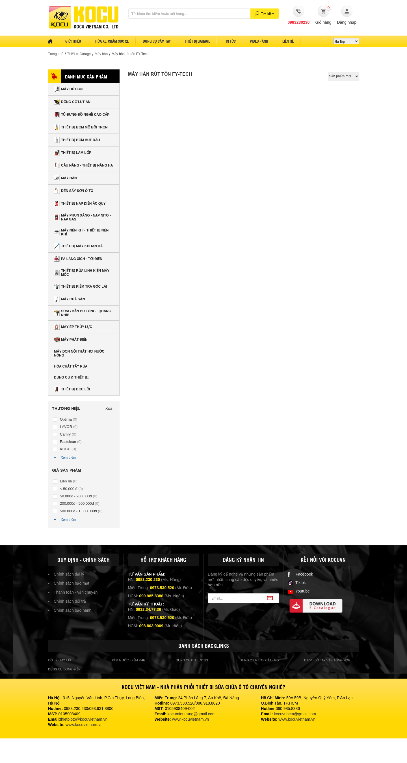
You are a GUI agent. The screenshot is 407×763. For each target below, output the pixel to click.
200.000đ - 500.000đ (79, 503)
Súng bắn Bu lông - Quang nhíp (82, 313)
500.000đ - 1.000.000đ (81, 511)
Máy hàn (101, 54)
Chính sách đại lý (69, 574)
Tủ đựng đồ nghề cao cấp (81, 114)
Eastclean (71, 442)
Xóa (108, 408)
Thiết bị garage (197, 41)
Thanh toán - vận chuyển (76, 592)
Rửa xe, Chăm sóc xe (112, 41)
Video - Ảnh (259, 41)
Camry (68, 434)
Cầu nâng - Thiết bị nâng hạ (83, 165)
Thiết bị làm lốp (72, 153)
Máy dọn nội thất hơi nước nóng (79, 353)
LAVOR (69, 427)
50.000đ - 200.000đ (78, 496)
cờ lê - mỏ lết (60, 660)
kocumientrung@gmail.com (192, 714)
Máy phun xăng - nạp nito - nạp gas (82, 217)
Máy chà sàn (69, 299)
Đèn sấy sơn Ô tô (73, 191)
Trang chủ (55, 54)
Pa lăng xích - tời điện (78, 259)
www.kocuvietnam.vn (84, 724)
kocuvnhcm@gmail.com (295, 714)
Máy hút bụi (68, 89)
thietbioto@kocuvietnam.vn (83, 719)
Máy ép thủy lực (73, 327)
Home (53, 41)
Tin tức (230, 41)
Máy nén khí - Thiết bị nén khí (81, 232)
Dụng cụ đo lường (192, 660)
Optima (68, 419)
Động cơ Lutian (72, 102)
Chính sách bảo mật (71, 583)
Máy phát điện (70, 339)
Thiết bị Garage (79, 54)
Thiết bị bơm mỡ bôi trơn (81, 127)
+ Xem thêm (65, 458)
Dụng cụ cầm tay (157, 41)
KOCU (68, 449)
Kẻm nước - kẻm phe (128, 660)
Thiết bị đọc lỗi (72, 389)
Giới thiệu (73, 41)
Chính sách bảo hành (72, 610)
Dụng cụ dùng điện (64, 669)
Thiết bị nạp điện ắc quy (80, 203)
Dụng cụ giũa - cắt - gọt (260, 660)
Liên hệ (288, 41)
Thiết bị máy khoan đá (78, 246)
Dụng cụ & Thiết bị (71, 377)
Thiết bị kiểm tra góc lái (80, 286)
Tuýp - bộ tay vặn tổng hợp (327, 660)
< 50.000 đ (71, 489)
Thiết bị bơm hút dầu (77, 140)
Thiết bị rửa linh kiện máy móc (81, 273)
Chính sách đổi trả (70, 601)
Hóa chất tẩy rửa (70, 366)
